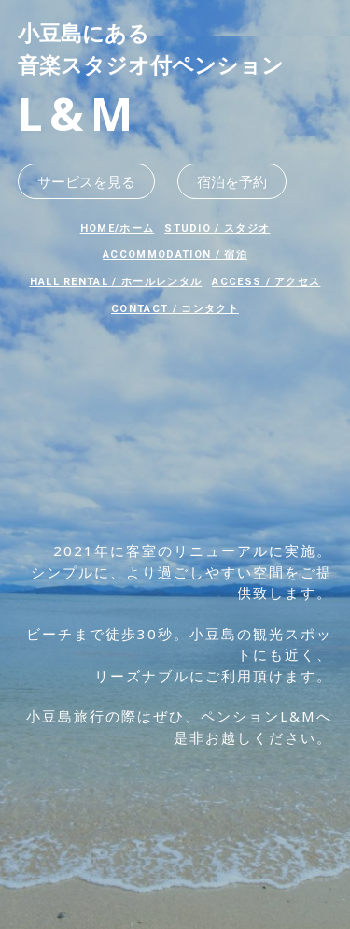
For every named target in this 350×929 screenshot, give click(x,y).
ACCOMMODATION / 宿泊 (175, 255)
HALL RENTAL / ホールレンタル (116, 282)
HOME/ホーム (117, 228)
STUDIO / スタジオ (217, 228)
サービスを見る (86, 181)
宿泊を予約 (232, 181)
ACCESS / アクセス (266, 282)
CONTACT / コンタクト (175, 309)
